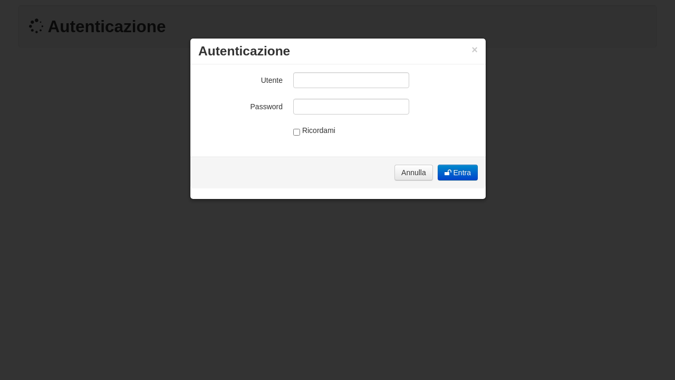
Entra (458, 172)
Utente (272, 80)
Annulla (413, 172)
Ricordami (314, 131)
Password (266, 106)
